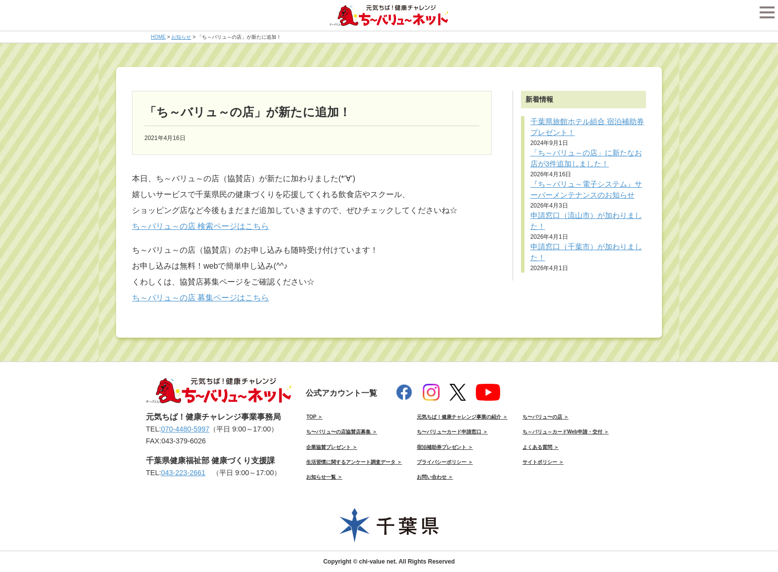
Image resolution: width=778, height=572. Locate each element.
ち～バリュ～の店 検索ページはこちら (200, 226)
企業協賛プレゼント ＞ (331, 447)
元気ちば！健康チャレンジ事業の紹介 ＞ (462, 417)
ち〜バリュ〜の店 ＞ (545, 417)
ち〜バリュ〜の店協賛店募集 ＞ (341, 431)
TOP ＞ (314, 417)
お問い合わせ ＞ (435, 477)
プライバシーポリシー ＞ (445, 462)
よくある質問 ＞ (540, 447)
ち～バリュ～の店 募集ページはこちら (200, 297)
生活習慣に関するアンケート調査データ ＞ (354, 462)
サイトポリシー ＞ (543, 462)
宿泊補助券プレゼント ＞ (445, 447)
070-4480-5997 (185, 429)
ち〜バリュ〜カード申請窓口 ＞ (452, 431)
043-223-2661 (183, 473)
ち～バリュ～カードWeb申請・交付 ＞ (565, 431)
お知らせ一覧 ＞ (324, 477)
